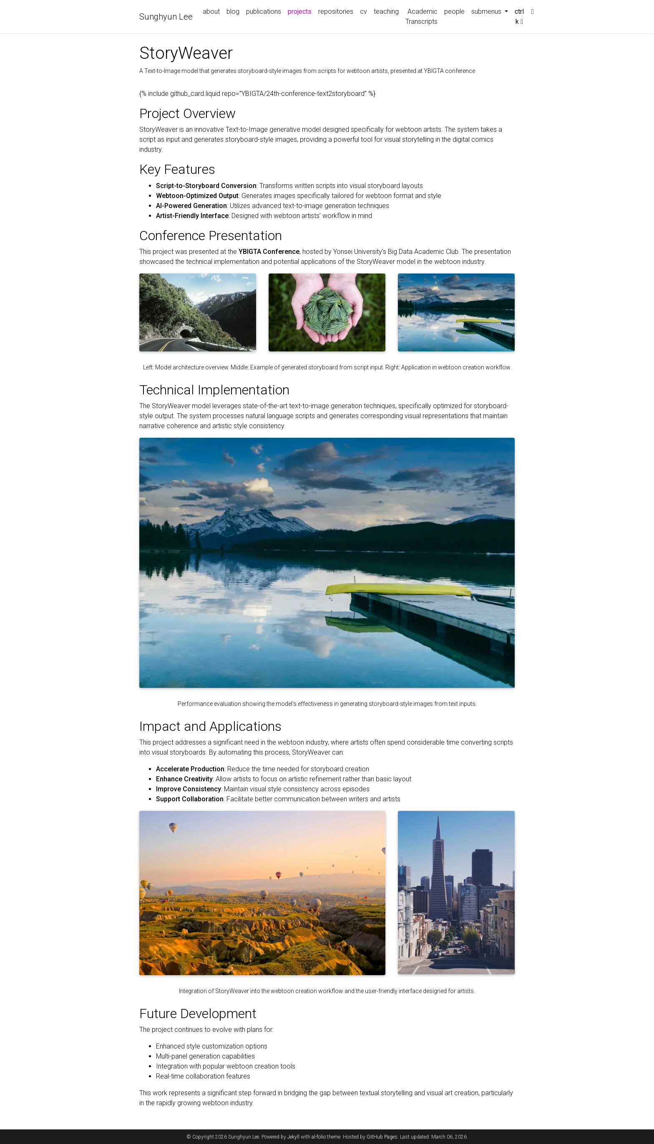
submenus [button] (487, 11)
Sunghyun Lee (166, 17)
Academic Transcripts (421, 16)
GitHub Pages (382, 1137)
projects (301, 10)
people (454, 11)
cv (363, 11)
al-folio (319, 1137)
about (211, 11)
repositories (335, 11)
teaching (386, 11)
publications (263, 11)
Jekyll (293, 1137)
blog (232, 11)
